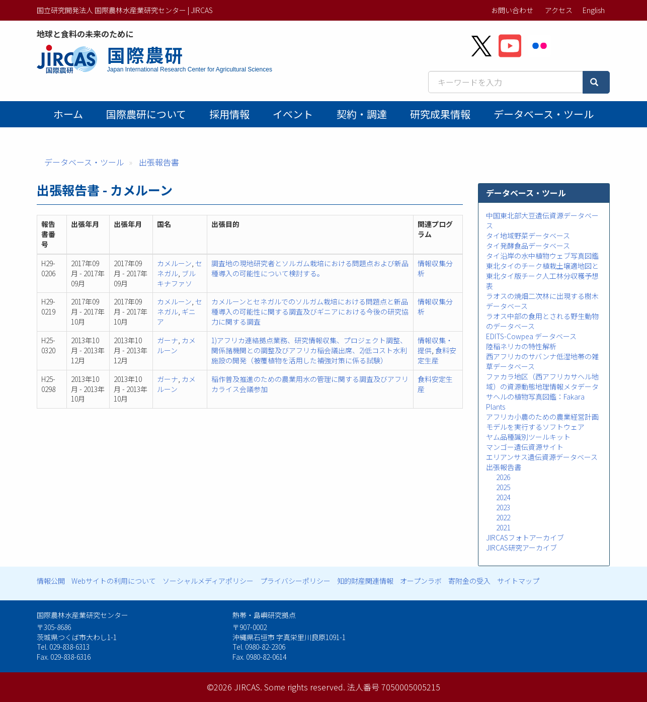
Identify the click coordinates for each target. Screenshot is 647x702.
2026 (503, 477)
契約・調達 (362, 114)
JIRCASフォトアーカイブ (525, 537)
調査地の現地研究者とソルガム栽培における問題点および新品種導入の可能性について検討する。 (310, 268)
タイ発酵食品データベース (528, 246)
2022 (503, 517)
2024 (503, 497)
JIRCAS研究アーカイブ (521, 547)
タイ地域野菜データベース (528, 235)
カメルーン (174, 263)
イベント (293, 114)
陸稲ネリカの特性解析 (521, 346)
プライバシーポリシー (295, 581)
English (594, 10)
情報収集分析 (435, 268)
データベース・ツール (544, 114)
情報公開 (51, 581)
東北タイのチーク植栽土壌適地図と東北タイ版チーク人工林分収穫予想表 (542, 276)
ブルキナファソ (176, 278)
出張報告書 (159, 162)
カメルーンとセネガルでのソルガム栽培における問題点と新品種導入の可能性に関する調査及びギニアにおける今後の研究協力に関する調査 (310, 311)
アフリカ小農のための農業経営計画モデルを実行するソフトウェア (542, 422)
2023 (503, 507)
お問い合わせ (512, 10)
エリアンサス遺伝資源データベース (542, 457)
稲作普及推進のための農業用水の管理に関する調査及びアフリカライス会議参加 (310, 384)
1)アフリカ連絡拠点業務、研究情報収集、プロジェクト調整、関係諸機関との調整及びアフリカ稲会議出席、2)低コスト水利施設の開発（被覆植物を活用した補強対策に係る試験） (309, 350)
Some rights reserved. (304, 687)
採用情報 (229, 114)
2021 (503, 527)
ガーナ (167, 340)
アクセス (559, 10)
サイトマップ (518, 581)
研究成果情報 (440, 114)
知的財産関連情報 (365, 581)
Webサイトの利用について (113, 581)
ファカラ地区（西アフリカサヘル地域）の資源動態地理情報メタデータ (542, 381)
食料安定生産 (437, 355)
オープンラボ (421, 581)
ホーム (68, 114)
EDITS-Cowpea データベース (531, 336)
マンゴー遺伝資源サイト (524, 447)
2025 (503, 487)
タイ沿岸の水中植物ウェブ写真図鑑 (542, 256)
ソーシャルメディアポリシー (208, 581)
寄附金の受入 (469, 581)
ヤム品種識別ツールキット (528, 437)
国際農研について (146, 114)
